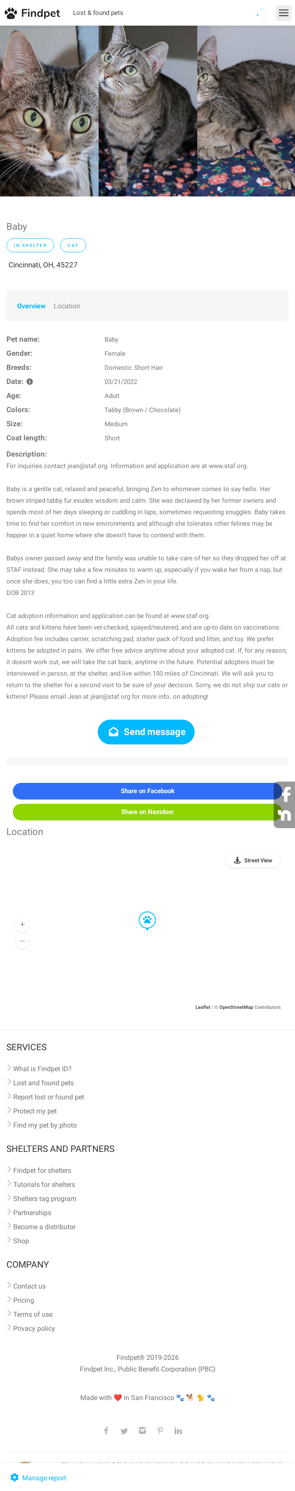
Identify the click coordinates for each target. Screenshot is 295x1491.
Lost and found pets (43, 1083)
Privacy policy (34, 1328)
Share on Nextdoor (147, 812)
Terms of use (33, 1314)
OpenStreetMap (236, 1007)
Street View (258, 860)
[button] (141, 911)
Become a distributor (44, 1227)
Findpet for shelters (42, 1170)
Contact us (29, 1286)
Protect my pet (35, 1111)
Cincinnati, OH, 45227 (43, 265)
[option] (49, 111)
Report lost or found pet (48, 1097)
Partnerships (32, 1213)
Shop (21, 1241)
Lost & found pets (98, 13)
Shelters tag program (44, 1199)
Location (67, 306)
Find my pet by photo (45, 1125)
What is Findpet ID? (42, 1069)
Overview (31, 306)
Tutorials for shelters (44, 1184)
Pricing (23, 1300)
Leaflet (203, 1007)
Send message (146, 731)
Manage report (37, 1478)
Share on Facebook (148, 791)
